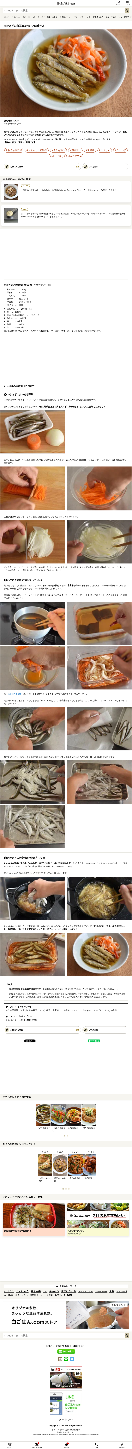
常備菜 (90, 150)
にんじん (105, 150)
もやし (58, 1295)
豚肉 (107, 17)
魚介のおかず (11, 1020)
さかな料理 (59, 150)
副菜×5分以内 (98, 17)
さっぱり (56, 156)
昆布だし (22, 994)
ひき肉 (68, 1295)
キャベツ (41, 17)
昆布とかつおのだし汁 (70, 994)
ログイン (119, 4)
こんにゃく (16, 17)
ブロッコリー (79, 17)
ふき (34, 17)
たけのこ (6, 17)
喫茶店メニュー (37, 1295)
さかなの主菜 (75, 156)
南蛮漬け (76, 150)
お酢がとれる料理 (37, 150)
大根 (88, 17)
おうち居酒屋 (15, 150)
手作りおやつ (116, 17)
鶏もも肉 (26, 17)
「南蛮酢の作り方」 (14, 694)
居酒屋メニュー (66, 17)
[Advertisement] (66, 255)
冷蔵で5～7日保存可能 (28, 1020)
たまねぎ (121, 150)
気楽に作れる (52, 17)
